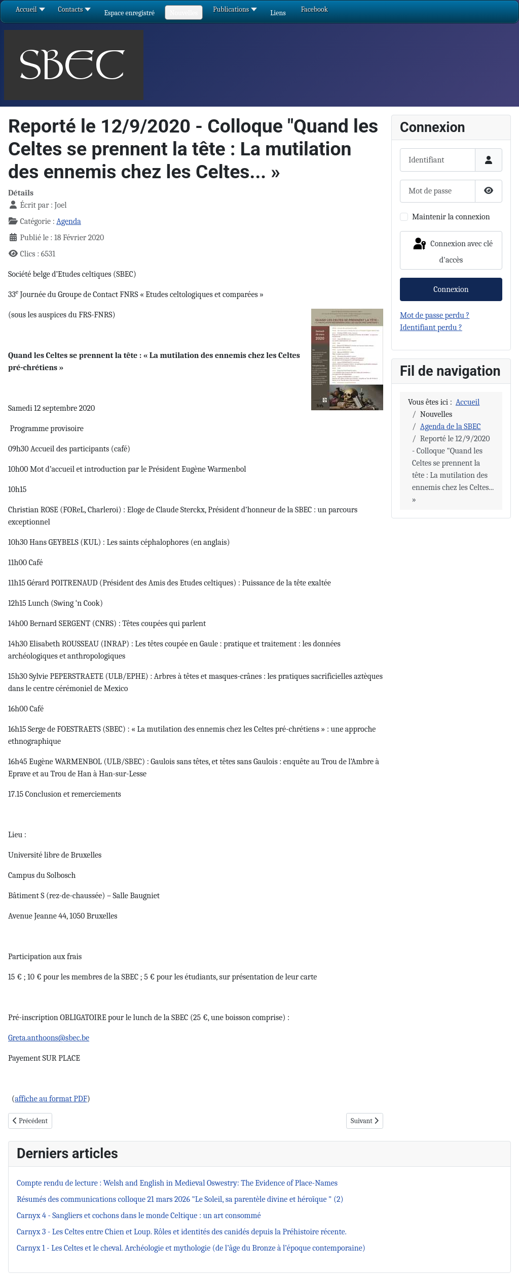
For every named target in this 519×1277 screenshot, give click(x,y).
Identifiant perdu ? (431, 327)
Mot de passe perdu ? (434, 315)
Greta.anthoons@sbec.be (48, 1037)
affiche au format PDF (51, 1098)
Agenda (68, 221)
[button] (129, 13)
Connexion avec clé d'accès (452, 251)
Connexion (450, 289)
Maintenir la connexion (451, 216)
